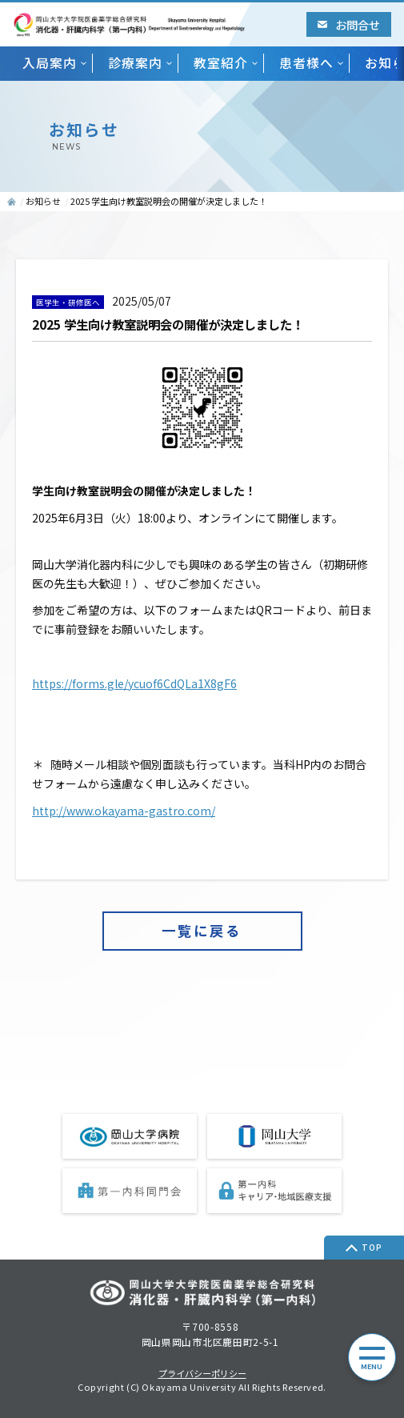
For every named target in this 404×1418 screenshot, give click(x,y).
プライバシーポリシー (202, 1373)
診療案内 (135, 63)
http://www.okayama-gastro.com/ (123, 811)
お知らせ (43, 200)
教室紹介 (221, 63)
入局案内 (49, 63)
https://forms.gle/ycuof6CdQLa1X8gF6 (134, 683)
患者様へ (306, 63)
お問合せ (349, 24)
